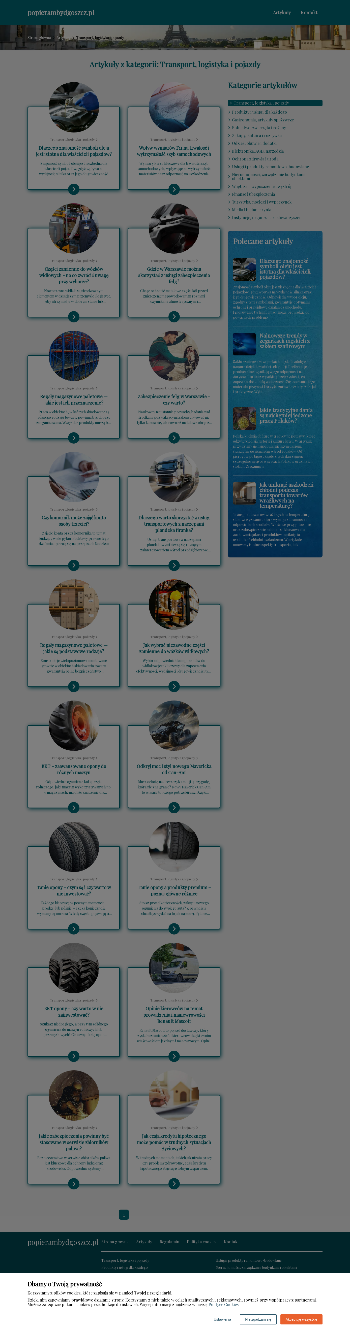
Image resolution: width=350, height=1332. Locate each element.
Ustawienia (222, 1319)
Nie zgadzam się (258, 1319)
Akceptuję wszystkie (301, 1319)
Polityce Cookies (224, 1304)
